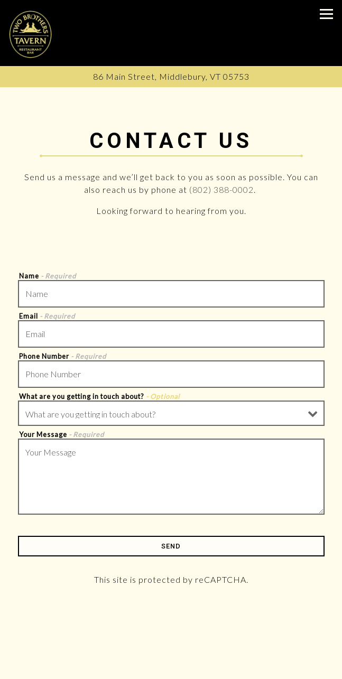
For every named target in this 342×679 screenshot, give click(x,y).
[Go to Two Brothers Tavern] (171, 76)
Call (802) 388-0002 (171, 648)
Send (171, 546)
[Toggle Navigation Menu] (326, 14)
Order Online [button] (171, 669)
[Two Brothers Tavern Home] (30, 33)
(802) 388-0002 (221, 189)
